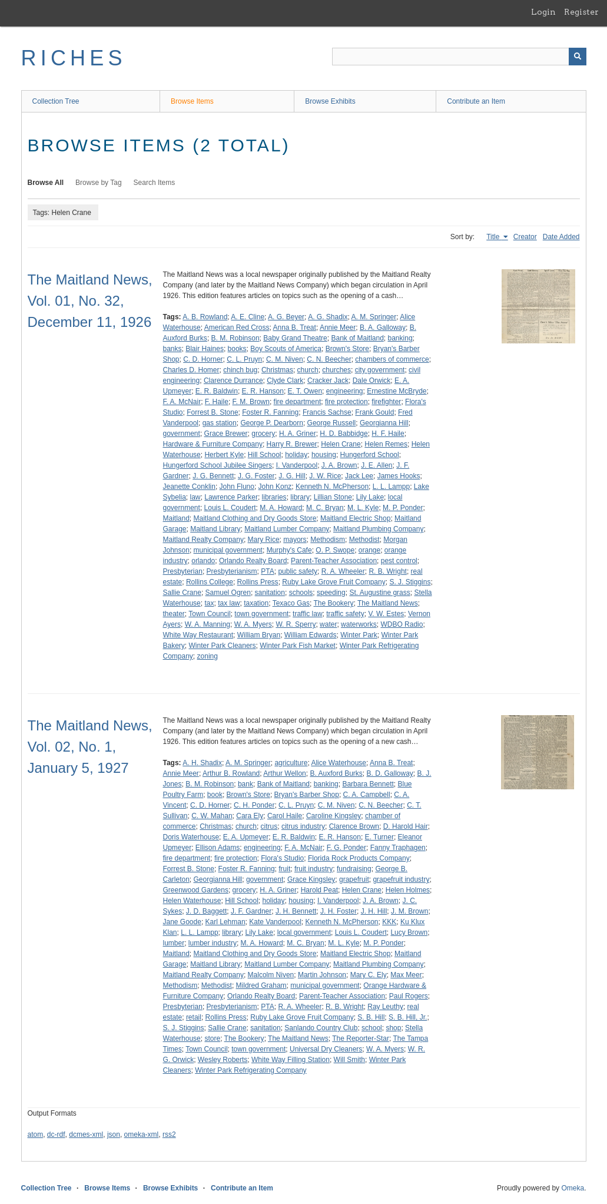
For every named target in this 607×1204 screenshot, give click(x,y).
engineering (344, 391)
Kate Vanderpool (275, 922)
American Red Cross (237, 327)
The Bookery (333, 603)
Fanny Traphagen (398, 848)
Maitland (176, 518)
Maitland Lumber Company (286, 529)
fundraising (354, 869)
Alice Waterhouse (338, 763)
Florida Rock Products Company (359, 858)
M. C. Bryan (324, 508)
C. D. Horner (203, 359)
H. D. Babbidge (343, 433)
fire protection (346, 402)
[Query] (459, 56)
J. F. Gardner (251, 911)
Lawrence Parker (231, 497)
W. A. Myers (253, 624)
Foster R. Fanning (270, 412)
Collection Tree (55, 101)
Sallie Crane (182, 592)
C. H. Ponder (254, 805)
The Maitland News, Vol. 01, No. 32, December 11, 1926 (90, 301)
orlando (203, 561)
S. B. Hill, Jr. (408, 1017)
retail (193, 1017)
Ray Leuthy (385, 1007)
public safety (297, 571)
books (237, 349)
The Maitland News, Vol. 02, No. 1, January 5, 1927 (90, 746)
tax (209, 603)
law (195, 497)
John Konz (275, 486)
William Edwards (310, 635)
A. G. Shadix (327, 317)
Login (543, 11)
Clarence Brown (354, 826)
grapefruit (354, 879)
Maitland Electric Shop (355, 518)
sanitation (270, 592)
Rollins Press (257, 582)
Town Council (209, 614)
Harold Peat (319, 890)
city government (380, 370)
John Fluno (237, 486)
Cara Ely (249, 816)
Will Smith (349, 1060)
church (308, 370)
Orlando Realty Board (253, 561)
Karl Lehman (225, 922)
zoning (207, 656)
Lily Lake (370, 497)
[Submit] (577, 56)
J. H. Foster (338, 911)
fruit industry (313, 869)
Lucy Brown (408, 932)
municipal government (228, 550)
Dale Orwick (372, 380)
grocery (263, 433)
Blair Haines (204, 349)
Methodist (364, 539)
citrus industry (303, 826)
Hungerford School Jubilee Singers (217, 465)
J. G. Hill (291, 476)
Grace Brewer (226, 433)
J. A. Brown (339, 465)
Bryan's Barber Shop (306, 794)
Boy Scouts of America (285, 349)
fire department (297, 402)
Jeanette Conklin (189, 486)
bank (245, 784)
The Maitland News (387, 603)
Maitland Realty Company (203, 539)
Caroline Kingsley (333, 816)
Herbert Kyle (224, 455)
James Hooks (398, 476)
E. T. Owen (305, 391)
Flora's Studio (282, 858)
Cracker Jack (328, 380)
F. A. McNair (182, 402)
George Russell (331, 423)
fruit (284, 869)
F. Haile (216, 402)
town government (261, 614)
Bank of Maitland (357, 338)
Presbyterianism (232, 571)
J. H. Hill (374, 911)
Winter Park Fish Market (298, 645)
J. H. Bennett (296, 911)
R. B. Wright (387, 571)
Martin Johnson (322, 975)
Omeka (572, 1188)
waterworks (359, 624)
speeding (331, 592)
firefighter (386, 402)
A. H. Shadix (202, 763)
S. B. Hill (370, 1017)
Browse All (46, 182)
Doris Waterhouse (191, 837)
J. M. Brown (409, 911)
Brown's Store (347, 349)
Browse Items (192, 101)
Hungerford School (369, 455)
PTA (267, 571)
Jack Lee (359, 476)
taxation (256, 603)
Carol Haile (284, 816)
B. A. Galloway (383, 327)
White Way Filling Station (290, 1060)
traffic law (307, 614)
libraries (274, 497)
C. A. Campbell (366, 794)
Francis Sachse (327, 412)
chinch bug (240, 370)
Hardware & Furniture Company (213, 444)
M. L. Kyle (363, 508)
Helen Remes (385, 444)
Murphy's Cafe (289, 550)
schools (301, 592)
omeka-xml (141, 1134)
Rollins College (209, 582)
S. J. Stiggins (409, 582)
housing (323, 455)
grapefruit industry (401, 879)
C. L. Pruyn (244, 359)
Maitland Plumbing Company (378, 529)
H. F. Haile (388, 433)
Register (581, 11)
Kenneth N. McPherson (332, 486)
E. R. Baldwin (216, 391)
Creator (525, 237)
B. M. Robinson (235, 338)
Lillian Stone (333, 497)
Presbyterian (183, 571)
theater (174, 614)
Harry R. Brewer (292, 444)
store (212, 1038)
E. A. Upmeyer (245, 837)
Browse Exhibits (330, 101)
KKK (389, 922)
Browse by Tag (98, 182)
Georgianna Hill (384, 423)
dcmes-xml (86, 1134)
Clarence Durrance (233, 380)
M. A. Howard (281, 508)
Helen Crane (340, 444)
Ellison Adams (217, 848)
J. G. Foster (256, 476)
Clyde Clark (285, 380)
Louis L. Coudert (230, 508)
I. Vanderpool (297, 465)
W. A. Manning (207, 624)
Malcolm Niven (271, 975)
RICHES (74, 58)
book (215, 794)
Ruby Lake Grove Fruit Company (333, 582)
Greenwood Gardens (195, 890)
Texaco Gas (291, 603)
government (181, 433)
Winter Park (358, 635)
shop (393, 1028)
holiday (296, 455)
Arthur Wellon (284, 773)
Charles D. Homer (191, 370)
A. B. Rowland (205, 317)
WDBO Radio (401, 624)
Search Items (154, 182)
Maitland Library (215, 529)
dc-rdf (56, 1134)
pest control (399, 561)
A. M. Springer (374, 317)
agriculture (290, 763)
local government (304, 932)
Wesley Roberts (222, 1060)
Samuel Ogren (228, 592)
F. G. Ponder (346, 848)
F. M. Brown (251, 402)
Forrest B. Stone (212, 412)
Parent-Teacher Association (334, 561)
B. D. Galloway (390, 773)
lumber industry (212, 943)
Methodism (327, 539)
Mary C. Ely (368, 975)
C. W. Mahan (211, 816)
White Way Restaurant (198, 635)
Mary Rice (264, 539)
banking (400, 338)
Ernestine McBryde (396, 391)
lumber (174, 943)
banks (172, 349)
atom (36, 1134)
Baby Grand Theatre (295, 338)
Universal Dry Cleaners (326, 1049)
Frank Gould (374, 412)
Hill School (264, 455)
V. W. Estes (386, 614)
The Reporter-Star (360, 1038)
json (113, 1134)
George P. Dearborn (271, 423)
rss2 (169, 1134)
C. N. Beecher (329, 359)
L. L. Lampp (391, 486)
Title (494, 237)
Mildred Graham (261, 985)
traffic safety (345, 614)
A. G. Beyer (286, 317)
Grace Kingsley (311, 879)
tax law (229, 603)
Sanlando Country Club (320, 1028)
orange (369, 550)
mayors (294, 539)
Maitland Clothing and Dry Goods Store (255, 518)
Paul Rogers (408, 996)
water (328, 624)
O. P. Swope (335, 550)
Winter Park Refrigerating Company (250, 1070)
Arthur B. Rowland (231, 773)
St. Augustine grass (379, 592)
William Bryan (258, 635)
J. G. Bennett (213, 476)
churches (336, 370)
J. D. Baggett (206, 911)
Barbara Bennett (367, 784)
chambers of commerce (392, 359)
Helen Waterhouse (192, 901)
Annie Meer (338, 327)
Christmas (277, 370)
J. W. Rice (325, 476)
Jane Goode (182, 922)
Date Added (561, 237)
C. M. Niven (284, 359)
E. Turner (379, 837)
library (300, 497)
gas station (220, 423)
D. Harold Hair (405, 826)
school (371, 1028)
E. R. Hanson (263, 391)
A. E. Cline (247, 317)
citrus (269, 826)
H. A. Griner (297, 433)
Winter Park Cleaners (222, 645)
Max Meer (406, 975)
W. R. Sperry (296, 624)
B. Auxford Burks (336, 773)
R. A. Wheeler (343, 571)
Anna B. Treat (294, 327)
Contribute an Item (476, 101)
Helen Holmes (408, 890)
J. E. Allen (376, 465)
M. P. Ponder (403, 508)
